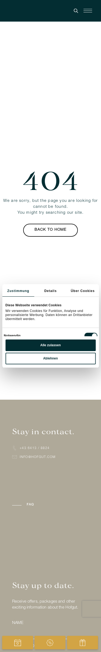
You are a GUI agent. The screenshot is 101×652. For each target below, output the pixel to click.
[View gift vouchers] (82, 642)
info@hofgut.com (38, 457)
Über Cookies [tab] (83, 291)
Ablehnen (50, 358)
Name (17, 623)
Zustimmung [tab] (18, 291)
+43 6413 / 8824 (35, 448)
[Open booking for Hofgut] (17, 642)
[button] (50, 504)
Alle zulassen (50, 345)
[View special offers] (49, 642)
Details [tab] (50, 291)
